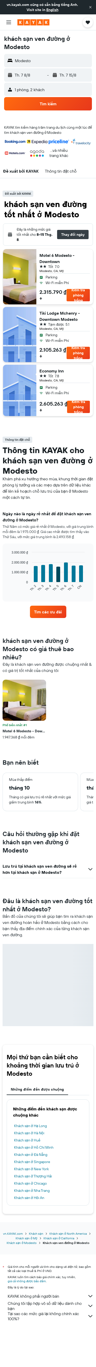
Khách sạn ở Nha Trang (32, 1190)
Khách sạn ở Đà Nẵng (30, 1154)
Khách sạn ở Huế (27, 1140)
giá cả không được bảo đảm (27, 1281)
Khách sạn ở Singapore (32, 1161)
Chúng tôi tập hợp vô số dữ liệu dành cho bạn (50, 1306)
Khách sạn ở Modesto (22, 1243)
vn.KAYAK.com (13, 1233)
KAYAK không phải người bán (50, 1296)
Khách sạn (36, 1233)
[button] (90, 7)
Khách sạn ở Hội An (29, 1197)
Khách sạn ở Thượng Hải (33, 1176)
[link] (48, 612)
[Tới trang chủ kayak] (33, 22)
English (52, 9)
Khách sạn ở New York (31, 1169)
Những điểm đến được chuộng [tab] (37, 1089)
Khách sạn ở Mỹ (26, 1238)
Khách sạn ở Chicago (30, 1183)
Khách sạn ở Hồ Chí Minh (34, 1147)
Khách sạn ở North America (68, 1233)
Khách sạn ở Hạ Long (30, 1125)
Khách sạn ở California (59, 1238)
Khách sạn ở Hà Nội (29, 1133)
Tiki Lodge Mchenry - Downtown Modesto (59, 316)
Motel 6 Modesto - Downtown (56, 258)
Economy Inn (51, 370)
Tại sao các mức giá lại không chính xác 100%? (50, 1316)
